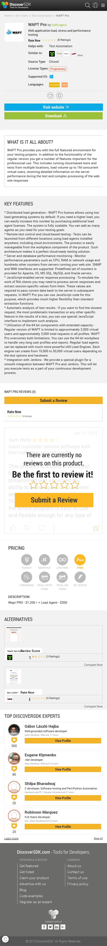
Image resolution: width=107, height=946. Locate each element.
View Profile (63, 740)
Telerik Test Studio (15, 651)
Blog (23, 889)
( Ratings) (56, 40)
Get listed (27, 871)
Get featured (29, 865)
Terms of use (77, 877)
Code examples (31, 895)
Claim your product (34, 877)
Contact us (75, 871)
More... (81, 55)
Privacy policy (77, 883)
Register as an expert (36, 901)
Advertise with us (33, 883)
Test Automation (42, 15)
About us (74, 865)
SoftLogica (59, 25)
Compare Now (93, 664)
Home (8, 15)
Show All (98, 838)
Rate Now (27, 692)
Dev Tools (22, 15)
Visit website (56, 107)
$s (18, 5)
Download (56, 116)
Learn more (11, 838)
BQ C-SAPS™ (13, 692)
